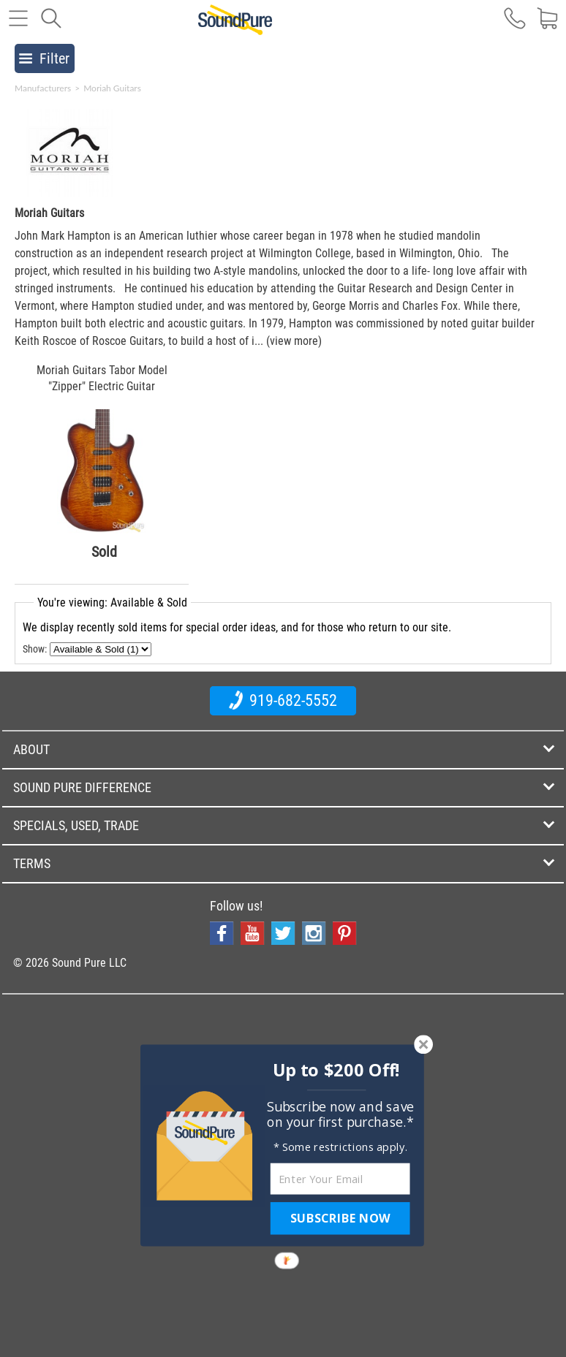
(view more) (294, 341)
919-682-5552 (283, 700)
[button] (337, 1070)
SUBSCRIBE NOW (340, 1218)
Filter (44, 58)
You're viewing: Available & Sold (112, 602)
